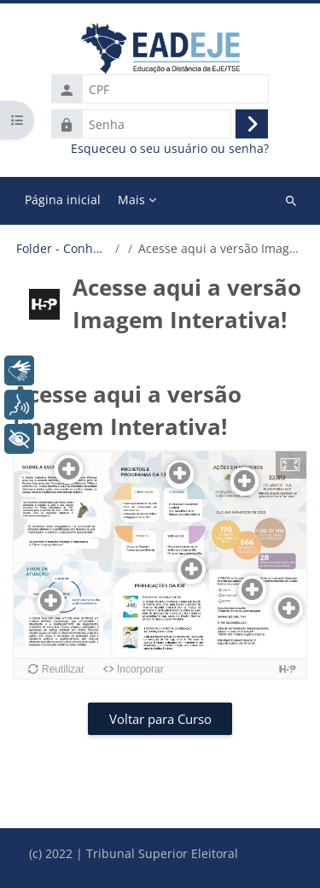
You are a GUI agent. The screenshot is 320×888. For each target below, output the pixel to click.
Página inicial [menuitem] (63, 199)
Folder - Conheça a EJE (62, 248)
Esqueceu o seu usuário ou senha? (170, 148)
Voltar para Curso (160, 718)
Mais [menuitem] (131, 199)
